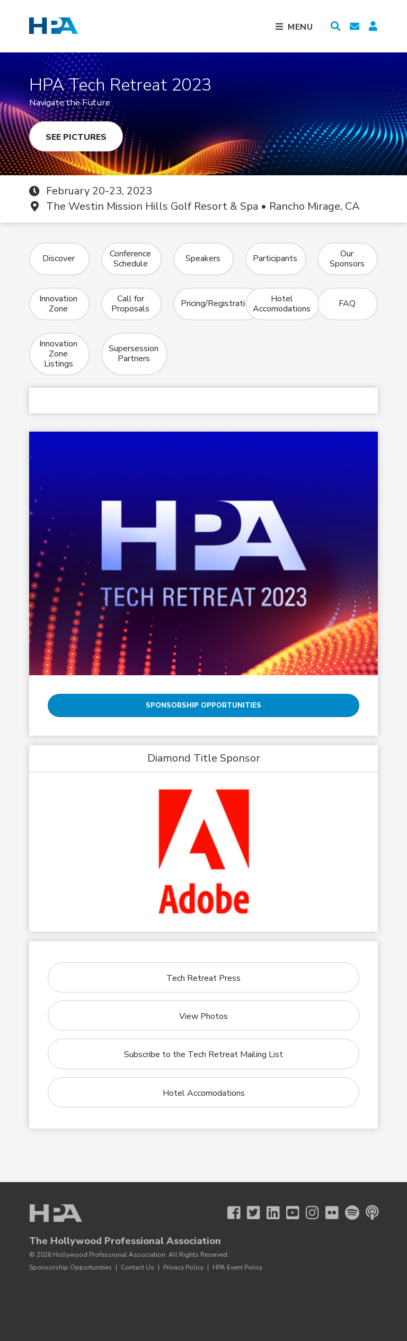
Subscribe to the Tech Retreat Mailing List (203, 1054)
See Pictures (76, 137)
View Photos (203, 1016)
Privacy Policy (183, 1267)
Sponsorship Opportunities (203, 705)
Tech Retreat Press (203, 978)
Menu (300, 27)
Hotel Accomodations (204, 1093)
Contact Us (137, 1267)
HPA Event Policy (237, 1267)
